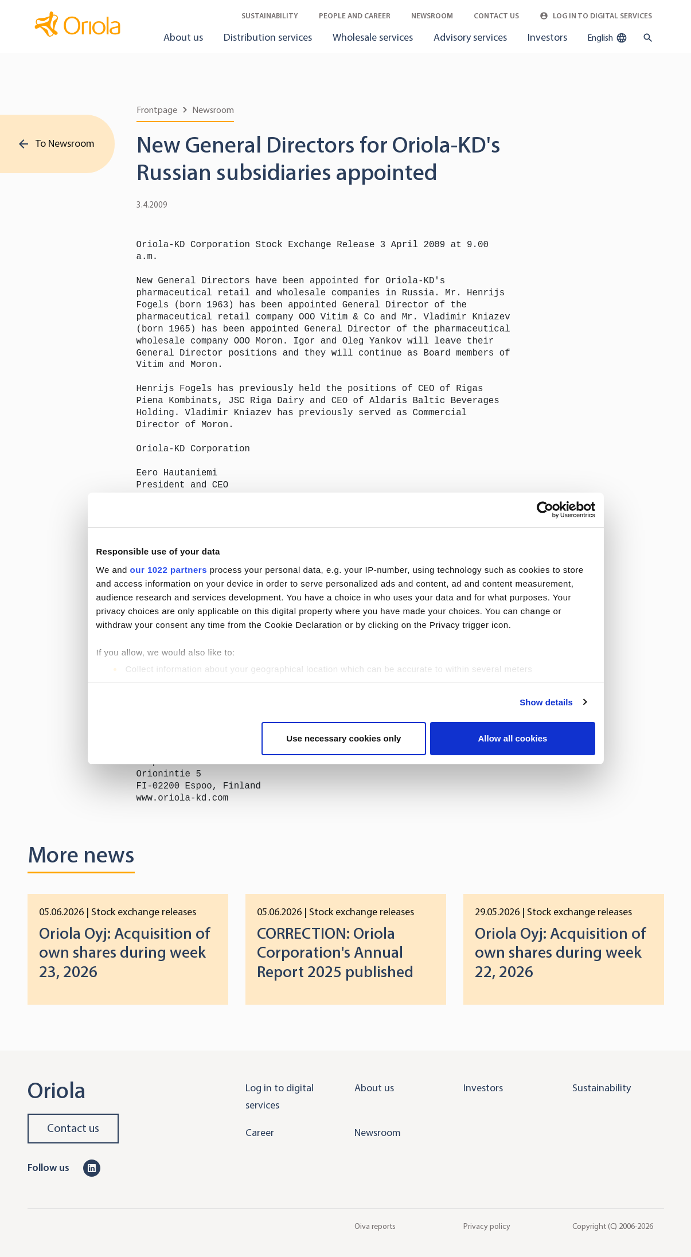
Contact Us (496, 15)
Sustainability (269, 15)
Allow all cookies (513, 738)
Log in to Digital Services (596, 15)
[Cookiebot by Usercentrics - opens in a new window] (545, 509)
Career (259, 1132)
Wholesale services (373, 37)
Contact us (73, 1128)
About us (183, 37)
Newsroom (432, 15)
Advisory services (470, 37)
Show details (546, 702)
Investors (547, 37)
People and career (355, 15)
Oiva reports (375, 1226)
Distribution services (268, 37)
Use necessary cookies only (343, 738)
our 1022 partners (168, 570)
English (607, 38)
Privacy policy (486, 1226)
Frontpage (156, 109)
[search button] (645, 38)
